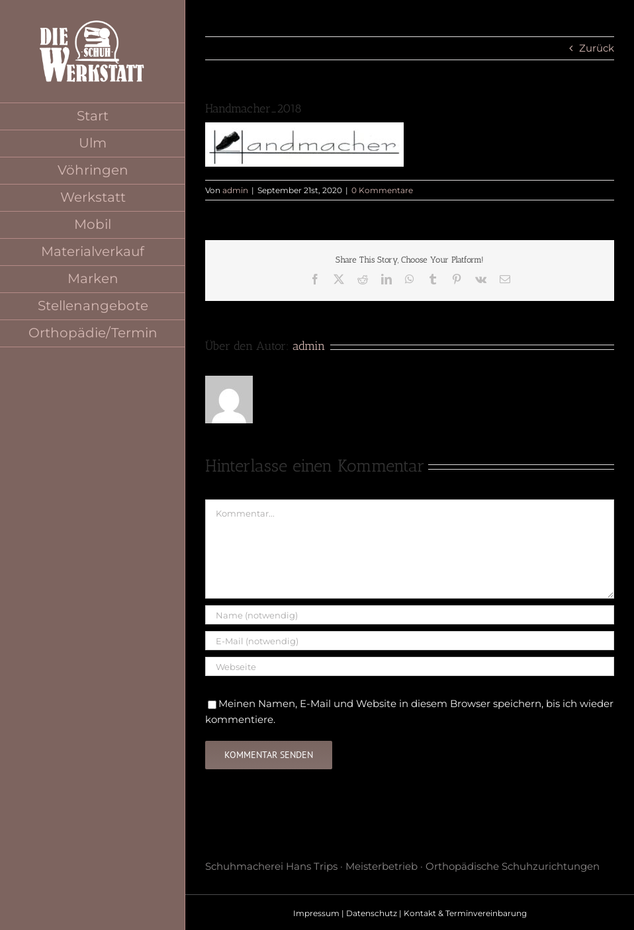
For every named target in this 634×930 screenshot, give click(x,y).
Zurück (596, 48)
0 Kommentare (382, 190)
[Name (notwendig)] (409, 614)
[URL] (409, 666)
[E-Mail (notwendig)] (409, 640)
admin (235, 190)
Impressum (316, 913)
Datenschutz (371, 913)
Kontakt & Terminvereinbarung (465, 913)
